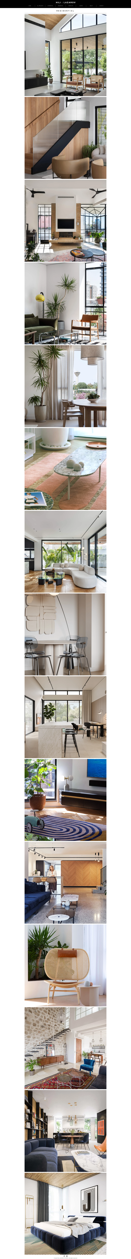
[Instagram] (67, 1256)
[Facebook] (64, 1256)
